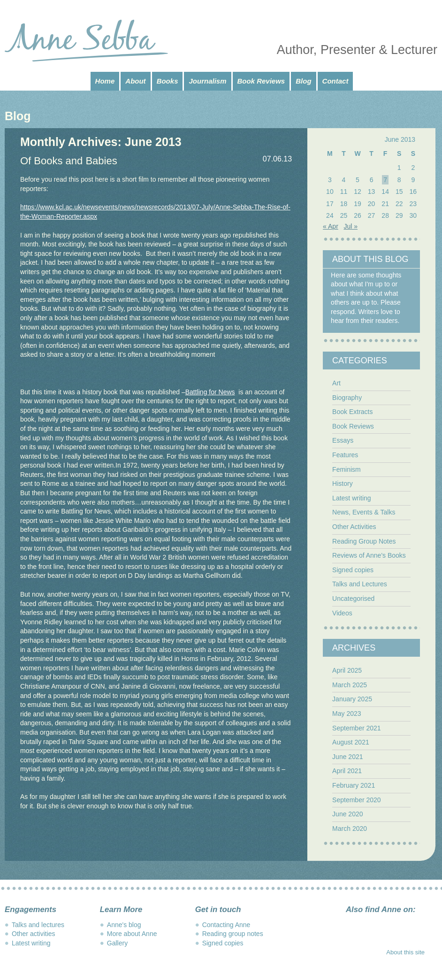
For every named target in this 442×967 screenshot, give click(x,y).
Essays (342, 440)
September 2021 (356, 728)
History (342, 483)
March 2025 (349, 685)
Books (167, 81)
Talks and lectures (38, 925)
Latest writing (351, 498)
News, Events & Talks (363, 512)
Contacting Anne (226, 925)
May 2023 (346, 713)
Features (345, 455)
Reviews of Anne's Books (369, 555)
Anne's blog (124, 925)
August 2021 (350, 742)
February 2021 (353, 785)
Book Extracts (352, 411)
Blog (303, 81)
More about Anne (132, 933)
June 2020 (347, 814)
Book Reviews (261, 81)
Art (336, 383)
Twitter (386, 926)
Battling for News (210, 392)
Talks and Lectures (359, 584)
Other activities (33, 933)
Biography (347, 397)
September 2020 (356, 800)
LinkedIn (404, 926)
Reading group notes (232, 933)
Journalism (207, 81)
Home (105, 81)
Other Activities (354, 526)
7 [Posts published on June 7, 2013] (385, 180)
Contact (335, 81)
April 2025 (347, 670)
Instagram (369, 926)
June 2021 (347, 756)
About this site (405, 952)
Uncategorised (353, 598)
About (135, 81)
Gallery (117, 943)
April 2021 (347, 771)
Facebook (351, 926)
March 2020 (349, 828)
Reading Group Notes (364, 541)
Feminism (346, 469)
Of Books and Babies (68, 161)
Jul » (350, 226)
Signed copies (352, 570)
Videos (342, 613)
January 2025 (352, 699)
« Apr (330, 226)
